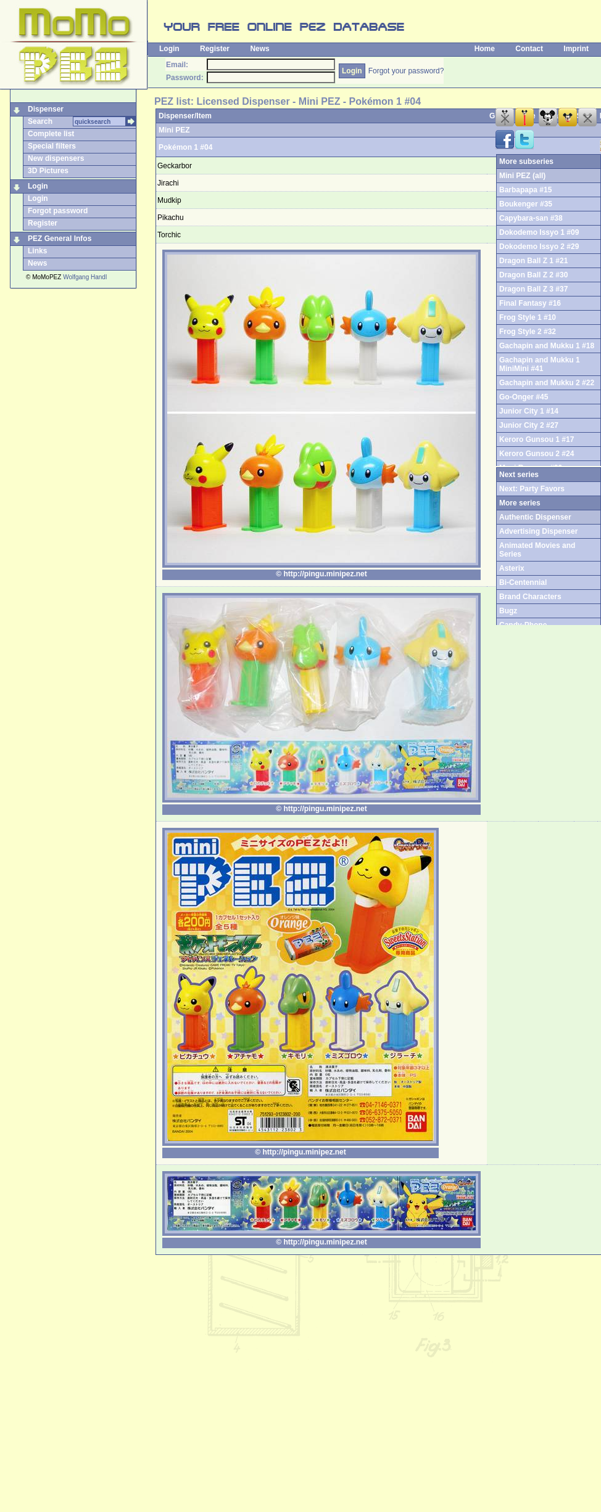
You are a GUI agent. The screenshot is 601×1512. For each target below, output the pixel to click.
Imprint (576, 48)
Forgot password (58, 210)
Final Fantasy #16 (530, 303)
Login (169, 48)
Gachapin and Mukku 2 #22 (546, 382)
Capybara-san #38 (531, 218)
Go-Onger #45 (523, 397)
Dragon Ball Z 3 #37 (533, 289)
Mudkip (169, 200)
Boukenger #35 (525, 204)
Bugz (508, 611)
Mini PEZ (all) (522, 175)
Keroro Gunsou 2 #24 (536, 453)
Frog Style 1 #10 (527, 317)
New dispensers (56, 158)
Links (37, 251)
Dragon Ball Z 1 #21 (533, 260)
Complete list (51, 133)
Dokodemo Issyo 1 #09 (539, 232)
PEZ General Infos (59, 238)
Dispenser (46, 109)
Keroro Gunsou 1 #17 (536, 439)
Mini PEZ (174, 130)
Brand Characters (530, 596)
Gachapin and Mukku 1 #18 (546, 345)
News (259, 48)
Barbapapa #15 (525, 190)
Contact (529, 48)
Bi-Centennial (523, 582)
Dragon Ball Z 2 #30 (533, 275)
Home (485, 48)
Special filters (52, 146)
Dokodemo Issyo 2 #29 (539, 246)
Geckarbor (174, 165)
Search (40, 121)
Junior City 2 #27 (528, 425)
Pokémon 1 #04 (185, 147)
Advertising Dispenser (538, 531)
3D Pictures (48, 170)
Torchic (169, 235)
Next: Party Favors (532, 488)
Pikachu (170, 217)
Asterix (511, 568)
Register (215, 48)
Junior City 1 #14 (528, 411)
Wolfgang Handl (85, 277)
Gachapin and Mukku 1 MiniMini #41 (539, 364)
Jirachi (168, 183)
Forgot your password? (406, 71)
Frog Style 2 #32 (527, 331)
